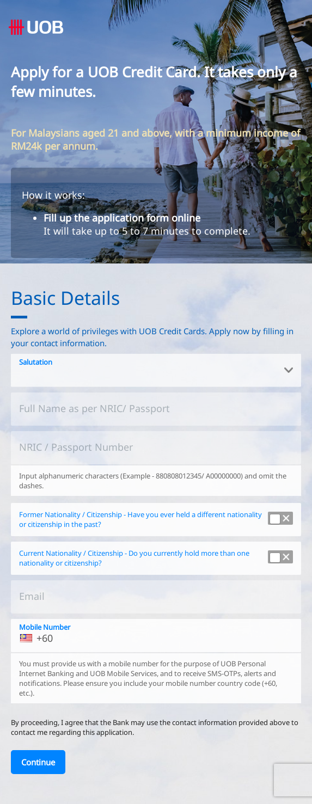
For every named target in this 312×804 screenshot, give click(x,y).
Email (32, 596)
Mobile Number (44, 627)
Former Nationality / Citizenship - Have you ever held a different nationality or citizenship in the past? (140, 520)
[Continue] (38, 762)
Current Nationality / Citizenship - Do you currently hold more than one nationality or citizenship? (134, 558)
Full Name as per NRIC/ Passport (94, 408)
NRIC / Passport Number (76, 446)
